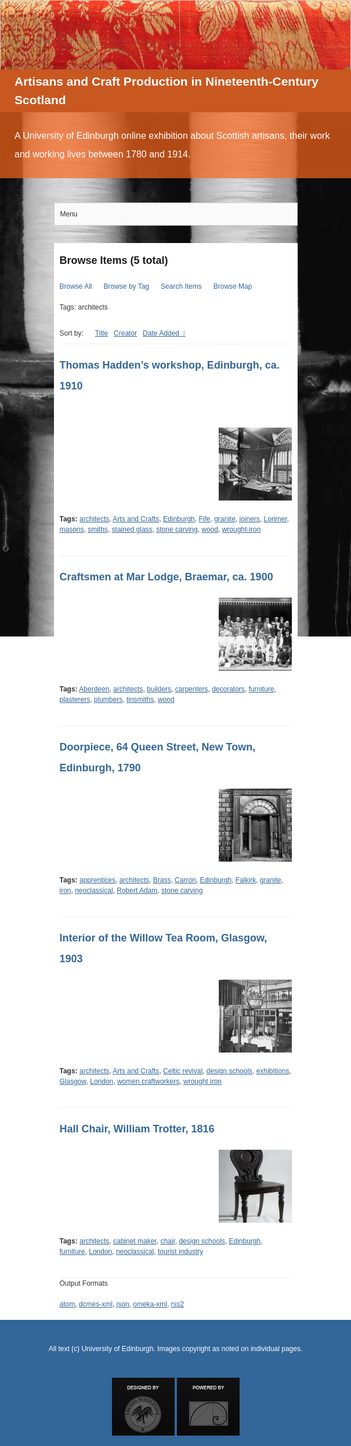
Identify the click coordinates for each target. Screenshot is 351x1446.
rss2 (177, 1304)
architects (94, 519)
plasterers (75, 700)
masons (72, 529)
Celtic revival (182, 1071)
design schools (229, 1071)
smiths (98, 529)
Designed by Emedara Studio (143, 1407)
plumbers (108, 700)
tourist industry (180, 1252)
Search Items (181, 286)
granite (225, 519)
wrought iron (202, 1081)
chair (167, 1241)
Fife (204, 519)
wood (209, 529)
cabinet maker (135, 1241)
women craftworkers (148, 1081)
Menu (69, 214)
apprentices (97, 880)
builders (159, 689)
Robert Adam (137, 890)
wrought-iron (241, 529)
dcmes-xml (96, 1304)
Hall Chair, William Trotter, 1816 (137, 1129)
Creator (125, 333)
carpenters (191, 689)
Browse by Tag (127, 286)
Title (101, 333)
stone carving (176, 529)
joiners (250, 519)
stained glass (132, 529)
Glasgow (73, 1081)
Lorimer (275, 519)
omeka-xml (150, 1304)
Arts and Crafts (136, 519)
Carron (185, 880)
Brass (162, 880)
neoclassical (94, 890)
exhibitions (273, 1071)
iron (65, 890)
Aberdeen (94, 689)
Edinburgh (179, 519)
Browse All (76, 286)
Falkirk (246, 880)
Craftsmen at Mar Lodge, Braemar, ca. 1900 (166, 577)
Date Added (162, 333)
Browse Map (233, 286)
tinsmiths (140, 700)
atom (67, 1304)
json (123, 1304)
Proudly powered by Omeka (208, 1407)
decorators (228, 689)
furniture (261, 689)
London (101, 1081)
